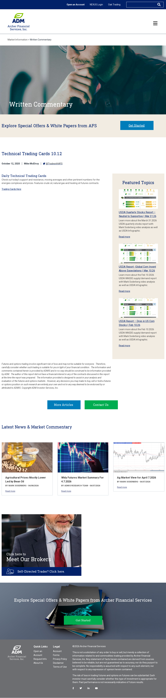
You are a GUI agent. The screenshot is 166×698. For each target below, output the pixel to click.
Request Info (40, 659)
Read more (124, 236)
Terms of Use (60, 667)
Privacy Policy (60, 659)
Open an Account (76, 4)
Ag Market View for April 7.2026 (136, 477)
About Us (38, 663)
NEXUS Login (96, 4)
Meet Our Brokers (28, 557)
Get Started (137, 125)
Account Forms (57, 653)
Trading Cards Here (11, 189)
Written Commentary (40, 39)
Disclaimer (58, 663)
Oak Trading (114, 4)
